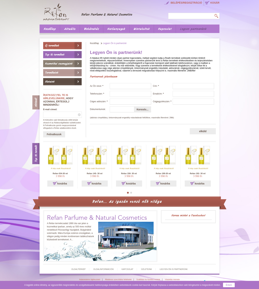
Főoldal (90, 11)
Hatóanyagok (116, 29)
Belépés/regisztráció (186, 2)
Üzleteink (146, 269)
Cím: (156, 86)
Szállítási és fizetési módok (148, 279)
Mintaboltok (142, 29)
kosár (214, 2)
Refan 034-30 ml (60, 173)
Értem (229, 285)
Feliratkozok (54, 134)
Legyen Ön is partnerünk (174, 269)
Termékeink (51, 73)
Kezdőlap (50, 29)
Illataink (49, 82)
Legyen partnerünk (193, 29)
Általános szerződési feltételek (118, 279)
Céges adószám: (99, 101)
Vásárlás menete (172, 279)
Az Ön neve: (96, 86)
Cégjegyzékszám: (162, 101)
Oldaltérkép (78, 269)
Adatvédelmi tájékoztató (89, 279)
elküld (202, 131)
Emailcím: (158, 93)
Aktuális (70, 29)
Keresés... (142, 109)
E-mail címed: (50, 109)
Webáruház (91, 29)
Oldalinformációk (103, 269)
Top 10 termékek (54, 55)
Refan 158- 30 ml (129, 173)
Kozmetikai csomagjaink (58, 64)
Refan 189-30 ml (163, 173)
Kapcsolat (165, 29)
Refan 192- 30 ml (198, 173)
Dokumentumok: (98, 109)
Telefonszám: (97, 93)
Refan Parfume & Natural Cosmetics (97, 218)
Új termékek (52, 46)
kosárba (62, 183)
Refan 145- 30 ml (95, 173)
